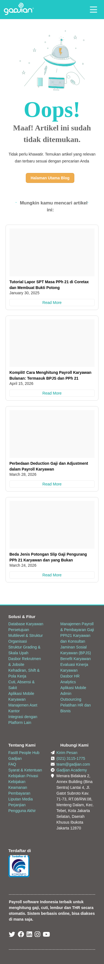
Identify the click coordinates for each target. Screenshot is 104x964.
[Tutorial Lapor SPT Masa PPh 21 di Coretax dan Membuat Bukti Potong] (52, 252)
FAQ (12, 764)
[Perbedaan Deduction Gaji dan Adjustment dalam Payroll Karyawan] (52, 434)
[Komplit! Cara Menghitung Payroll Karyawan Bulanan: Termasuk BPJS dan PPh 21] (52, 343)
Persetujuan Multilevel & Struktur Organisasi (25, 635)
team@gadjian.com (73, 764)
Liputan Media (20, 799)
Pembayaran (19, 793)
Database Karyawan (25, 624)
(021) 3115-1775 (71, 758)
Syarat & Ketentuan (25, 770)
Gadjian (15, 758)
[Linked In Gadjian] (29, 935)
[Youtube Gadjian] (46, 935)
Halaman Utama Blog (50, 178)
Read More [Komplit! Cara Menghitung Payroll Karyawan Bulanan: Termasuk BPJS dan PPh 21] (52, 393)
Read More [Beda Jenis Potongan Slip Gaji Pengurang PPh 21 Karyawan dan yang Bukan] (52, 575)
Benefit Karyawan (75, 658)
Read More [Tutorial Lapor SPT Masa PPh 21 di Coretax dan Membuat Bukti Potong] (52, 302)
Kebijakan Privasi (23, 776)
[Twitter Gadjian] (12, 935)
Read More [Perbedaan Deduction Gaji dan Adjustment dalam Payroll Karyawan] (52, 484)
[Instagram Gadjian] (37, 935)
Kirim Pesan (67, 752)
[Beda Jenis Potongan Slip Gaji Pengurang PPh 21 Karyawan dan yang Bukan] (52, 525)
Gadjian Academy (72, 770)
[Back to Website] (19, 13)
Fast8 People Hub (23, 752)
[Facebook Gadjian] (21, 935)
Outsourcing (70, 699)
